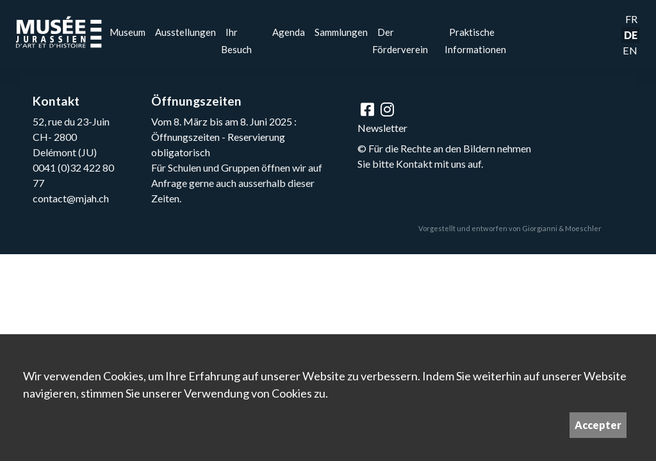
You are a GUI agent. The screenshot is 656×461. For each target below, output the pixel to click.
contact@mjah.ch (71, 198)
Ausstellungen (185, 32)
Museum (127, 32)
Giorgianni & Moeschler (562, 228)
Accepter (598, 425)
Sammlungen (341, 32)
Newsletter (382, 128)
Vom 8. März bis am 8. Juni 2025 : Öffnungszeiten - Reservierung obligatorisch (224, 136)
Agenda (288, 32)
